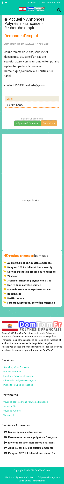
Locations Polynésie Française (18, 375)
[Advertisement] (32, 166)
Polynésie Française (48, 477)
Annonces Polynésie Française (24, 21)
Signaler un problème (32, 118)
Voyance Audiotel (12, 410)
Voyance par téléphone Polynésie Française (25, 401)
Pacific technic (15, 298)
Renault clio (14, 293)
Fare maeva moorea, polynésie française (31, 302)
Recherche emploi (20, 28)
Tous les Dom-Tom (51, 2)
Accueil (15, 19)
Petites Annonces (12, 371)
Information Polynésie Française (19, 380)
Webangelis (9, 415)
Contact (32, 2)
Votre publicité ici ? (32, 200)
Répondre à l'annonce (27, 123)
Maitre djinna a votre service (24, 285)
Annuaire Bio (9, 406)
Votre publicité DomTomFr (32, 480)
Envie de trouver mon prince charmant (30, 289)
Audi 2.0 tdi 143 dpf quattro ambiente (29, 262)
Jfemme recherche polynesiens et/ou (29, 280)
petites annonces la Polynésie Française (34, 346)
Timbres (12, 276)
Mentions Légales (14, 477)
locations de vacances (13, 350)
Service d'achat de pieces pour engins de (31, 271)
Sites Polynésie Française (16, 367)
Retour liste (49, 123)
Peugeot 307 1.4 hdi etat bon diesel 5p (30, 267)
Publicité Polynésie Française (18, 384)
